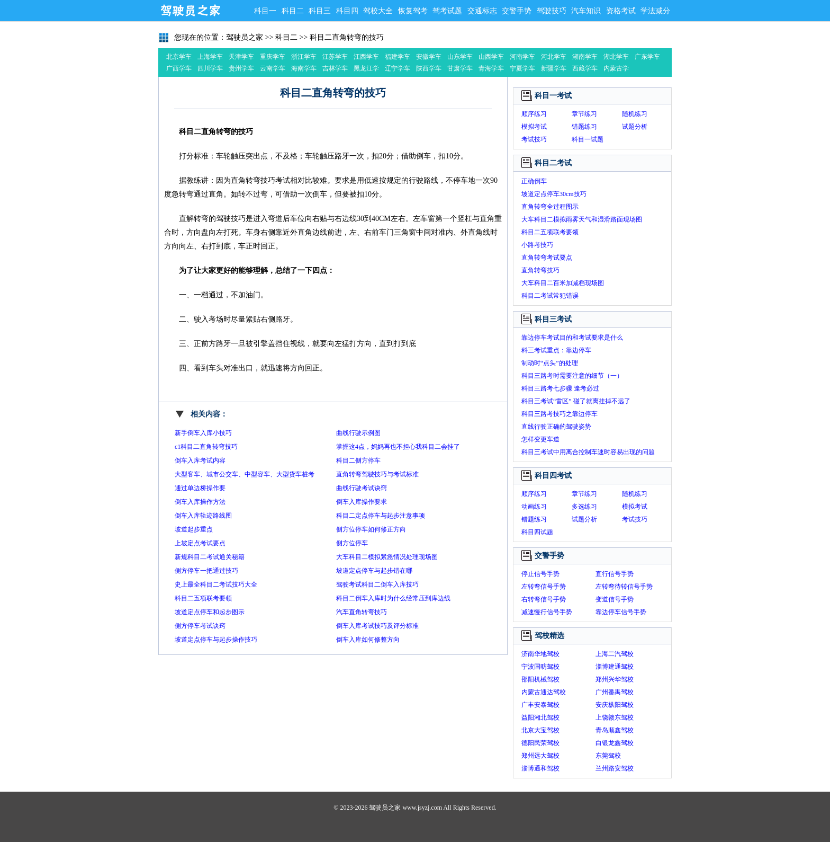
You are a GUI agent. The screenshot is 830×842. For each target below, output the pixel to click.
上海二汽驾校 (615, 654)
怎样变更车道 (540, 439)
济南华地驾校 (540, 654)
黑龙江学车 (366, 69)
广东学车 (647, 56)
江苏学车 (335, 56)
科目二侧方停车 (358, 460)
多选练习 (584, 506)
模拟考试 (534, 126)
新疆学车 (553, 68)
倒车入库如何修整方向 (368, 639)
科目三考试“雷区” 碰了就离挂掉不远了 (575, 401)
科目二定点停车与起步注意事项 (380, 515)
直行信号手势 (615, 574)
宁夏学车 (522, 68)
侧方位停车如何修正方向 (371, 529)
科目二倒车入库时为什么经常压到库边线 (393, 598)
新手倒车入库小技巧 (203, 433)
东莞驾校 (608, 755)
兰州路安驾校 (615, 768)
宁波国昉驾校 (540, 666)
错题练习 (584, 126)
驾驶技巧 (551, 11)
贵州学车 (241, 68)
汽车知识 (586, 11)
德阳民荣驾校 (540, 743)
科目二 (293, 11)
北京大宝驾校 (540, 730)
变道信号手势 (615, 599)
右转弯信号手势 (543, 599)
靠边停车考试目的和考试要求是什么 (572, 337)
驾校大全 (378, 11)
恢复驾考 (413, 11)
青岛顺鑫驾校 (615, 730)
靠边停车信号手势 (621, 612)
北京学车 (179, 56)
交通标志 (482, 11)
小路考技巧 (537, 245)
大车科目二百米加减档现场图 (562, 283)
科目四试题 (537, 532)
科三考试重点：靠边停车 (556, 350)
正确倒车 (534, 181)
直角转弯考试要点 (546, 257)
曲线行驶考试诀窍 (361, 488)
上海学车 (210, 56)
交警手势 (516, 11)
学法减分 (655, 11)
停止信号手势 (540, 574)
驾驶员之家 (190, 10)
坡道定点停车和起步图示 (210, 612)
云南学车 (272, 68)
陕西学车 (428, 68)
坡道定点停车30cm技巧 (554, 194)
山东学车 (460, 56)
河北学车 (553, 56)
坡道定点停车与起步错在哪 (374, 570)
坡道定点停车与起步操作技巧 (216, 639)
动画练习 (534, 506)
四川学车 (210, 68)
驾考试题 (447, 11)
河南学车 (522, 56)
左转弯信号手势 (543, 586)
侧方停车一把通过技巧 (206, 570)
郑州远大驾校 (540, 755)
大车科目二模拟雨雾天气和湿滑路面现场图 (581, 219)
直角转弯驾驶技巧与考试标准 (377, 474)
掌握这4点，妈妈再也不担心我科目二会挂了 (398, 446)
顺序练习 (534, 114)
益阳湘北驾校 (540, 717)
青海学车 (491, 68)
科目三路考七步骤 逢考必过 (560, 388)
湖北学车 (616, 56)
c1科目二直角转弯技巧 (206, 446)
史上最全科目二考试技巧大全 (216, 584)
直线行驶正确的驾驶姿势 (556, 426)
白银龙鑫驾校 (615, 743)
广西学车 (179, 68)
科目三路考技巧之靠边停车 (559, 414)
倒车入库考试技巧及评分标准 (377, 626)
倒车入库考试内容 (200, 460)
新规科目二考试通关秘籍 (210, 557)
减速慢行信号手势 (546, 612)
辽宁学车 (397, 68)
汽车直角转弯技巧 (361, 612)
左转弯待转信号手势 (624, 586)
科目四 (347, 11)
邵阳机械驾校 (540, 679)
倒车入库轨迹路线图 (203, 515)
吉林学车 (335, 68)
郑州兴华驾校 (615, 679)
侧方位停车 (352, 543)
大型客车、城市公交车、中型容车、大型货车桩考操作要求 (244, 476)
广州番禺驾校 (615, 692)
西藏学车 (585, 68)
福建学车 (397, 56)
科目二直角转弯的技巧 (347, 37)
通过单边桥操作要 (200, 488)
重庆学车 (272, 56)
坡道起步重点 (194, 529)
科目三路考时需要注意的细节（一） (572, 375)
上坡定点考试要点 (200, 543)
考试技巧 (534, 139)
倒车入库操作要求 (361, 502)
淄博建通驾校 (615, 666)
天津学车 (241, 56)
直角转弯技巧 (540, 270)
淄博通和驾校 (540, 768)
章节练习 (584, 114)
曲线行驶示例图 (358, 433)
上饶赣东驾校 (615, 717)
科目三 (320, 11)
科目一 (265, 11)
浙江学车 (304, 56)
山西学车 (491, 56)
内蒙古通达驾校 (543, 692)
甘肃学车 (460, 68)
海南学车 (304, 68)
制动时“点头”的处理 (549, 363)
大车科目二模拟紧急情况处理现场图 (387, 557)
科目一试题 (587, 139)
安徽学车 (428, 56)
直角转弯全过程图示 (550, 206)
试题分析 (634, 126)
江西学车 (366, 56)
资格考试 (621, 11)
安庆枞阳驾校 (615, 704)
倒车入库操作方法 (200, 502)
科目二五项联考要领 (203, 598)
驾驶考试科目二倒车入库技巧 (377, 584)
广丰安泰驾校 (540, 704)
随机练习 (634, 114)
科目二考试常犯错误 (550, 295)
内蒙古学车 (616, 69)
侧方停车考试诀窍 (200, 626)
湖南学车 (585, 56)
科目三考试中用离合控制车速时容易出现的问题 (588, 452)
